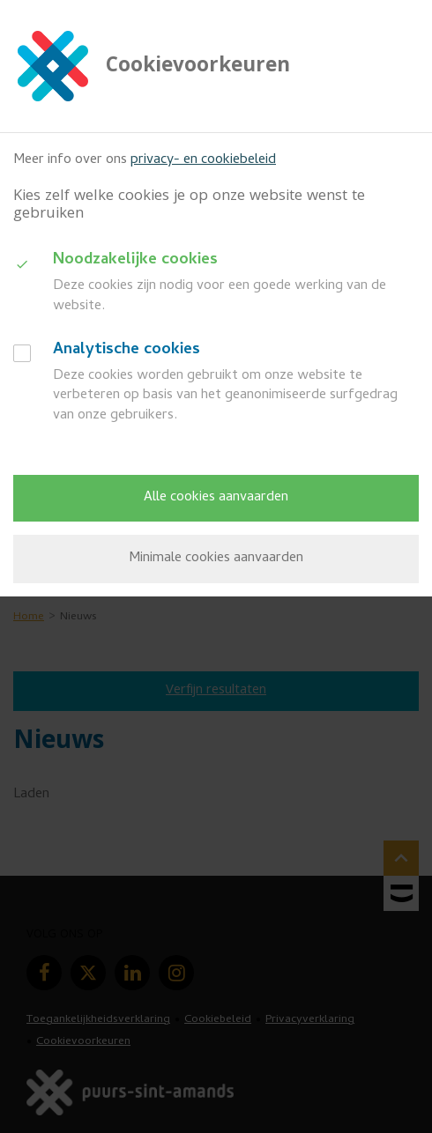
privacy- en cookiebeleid (203, 160)
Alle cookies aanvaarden (216, 497)
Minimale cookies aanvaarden (216, 558)
